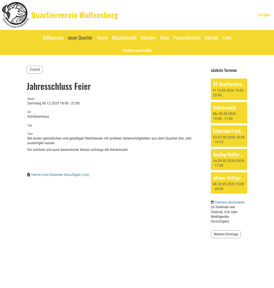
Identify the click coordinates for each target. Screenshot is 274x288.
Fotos (164, 37)
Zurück (35, 69)
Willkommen (53, 37)
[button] (229, 89)
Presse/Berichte (187, 37)
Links (227, 37)
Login (264, 14)
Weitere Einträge (226, 234)
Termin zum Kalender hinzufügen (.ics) (60, 175)
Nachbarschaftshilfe (137, 50)
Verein (102, 37)
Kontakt (211, 37)
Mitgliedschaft (124, 37)
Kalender (148, 37)
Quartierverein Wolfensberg (74, 14)
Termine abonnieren (230, 202)
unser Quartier (80, 37)
